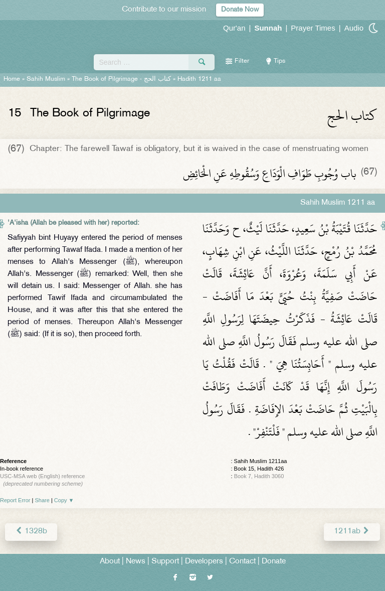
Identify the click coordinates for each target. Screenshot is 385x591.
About (110, 561)
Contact (242, 561)
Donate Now (240, 10)
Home (12, 79)
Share (42, 500)
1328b (31, 531)
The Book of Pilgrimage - (121, 79)
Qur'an (234, 28)
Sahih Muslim (46, 79)
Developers (204, 561)
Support (165, 561)
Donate (274, 561)
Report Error (15, 500)
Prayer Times (313, 28)
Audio (353, 28)
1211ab (352, 531)
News (135, 561)
